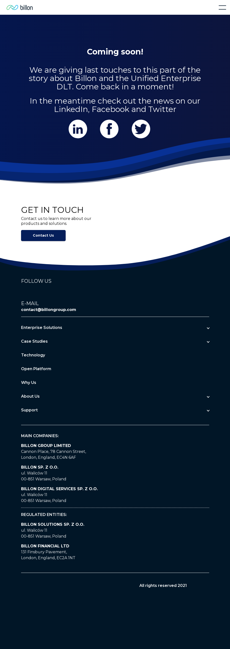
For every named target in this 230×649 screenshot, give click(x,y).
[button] (222, 7)
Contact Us (43, 235)
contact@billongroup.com (48, 309)
